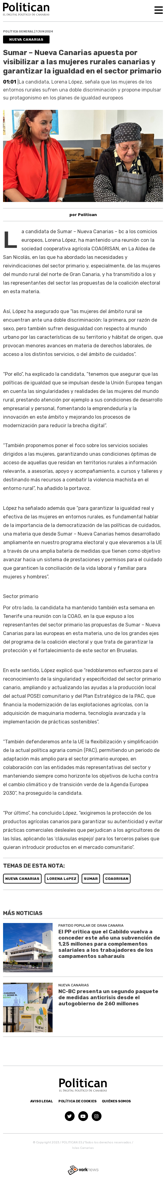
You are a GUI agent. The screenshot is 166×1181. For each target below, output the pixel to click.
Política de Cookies (77, 1101)
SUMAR (91, 878)
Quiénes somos (116, 1101)
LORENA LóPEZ (61, 878)
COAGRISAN (116, 878)
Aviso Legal (41, 1101)
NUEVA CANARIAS (22, 878)
